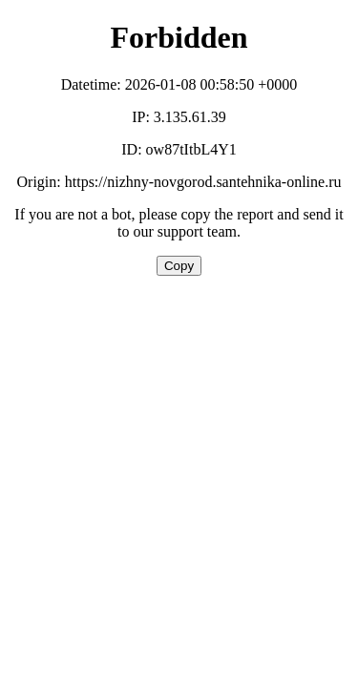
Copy (179, 266)
